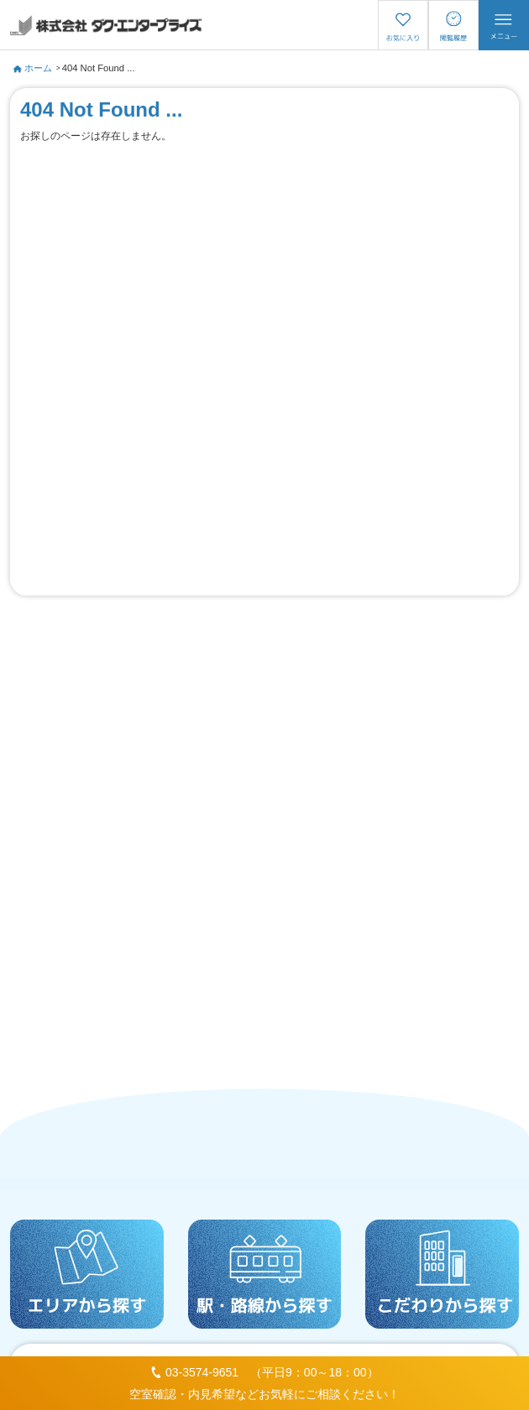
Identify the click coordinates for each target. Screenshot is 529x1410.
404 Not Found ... (98, 68)
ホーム (32, 68)
